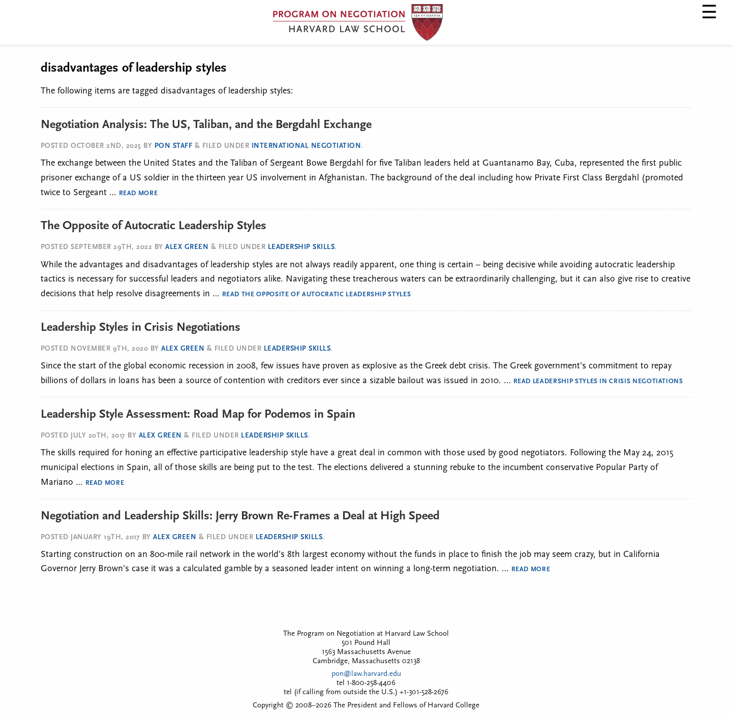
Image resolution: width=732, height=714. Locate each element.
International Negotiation (306, 146)
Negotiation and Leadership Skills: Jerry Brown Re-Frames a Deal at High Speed (240, 516)
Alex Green (186, 247)
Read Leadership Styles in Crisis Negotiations (598, 381)
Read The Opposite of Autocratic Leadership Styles (316, 294)
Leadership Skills (301, 247)
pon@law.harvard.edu (366, 674)
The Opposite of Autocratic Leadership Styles (153, 226)
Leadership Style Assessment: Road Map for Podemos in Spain (198, 415)
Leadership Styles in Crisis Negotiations (140, 328)
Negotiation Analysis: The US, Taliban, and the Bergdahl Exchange (206, 125)
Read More (138, 193)
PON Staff (174, 146)
